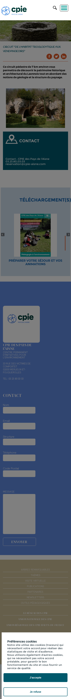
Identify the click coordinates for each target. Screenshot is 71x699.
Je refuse (35, 691)
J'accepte (35, 677)
